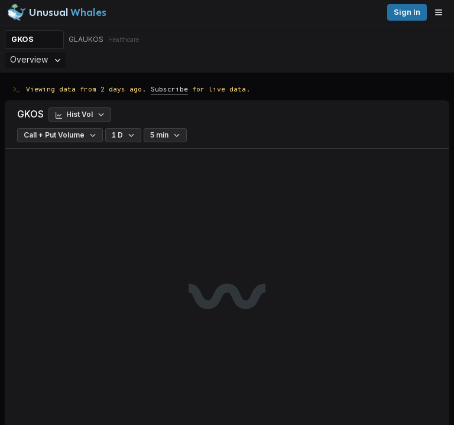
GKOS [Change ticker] (22, 39)
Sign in (407, 12)
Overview (35, 59)
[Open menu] (441, 12)
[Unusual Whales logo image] (56, 12)
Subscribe (169, 88)
